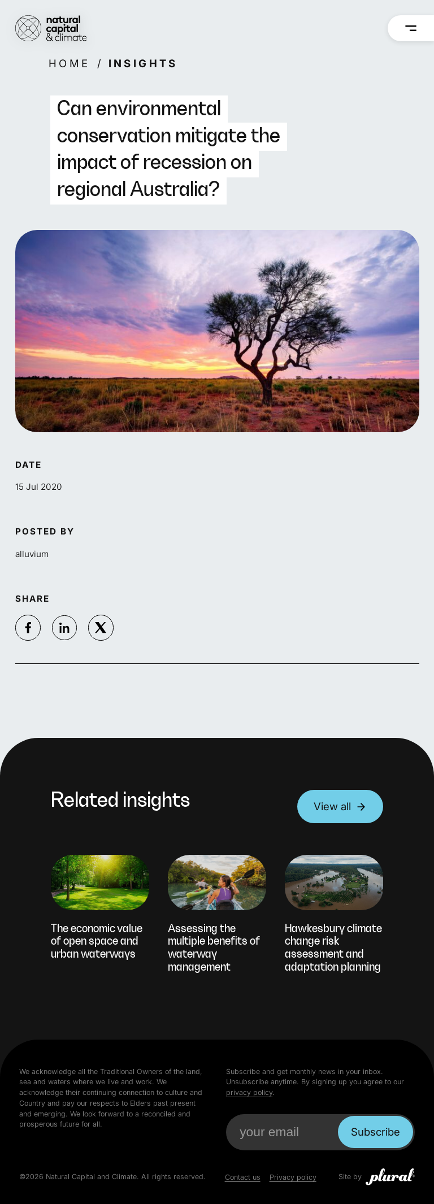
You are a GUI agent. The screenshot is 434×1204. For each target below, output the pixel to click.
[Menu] (411, 28)
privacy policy (249, 1092)
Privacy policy (293, 1177)
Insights (143, 63)
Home (69, 63)
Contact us (243, 1177)
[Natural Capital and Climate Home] (51, 28)
